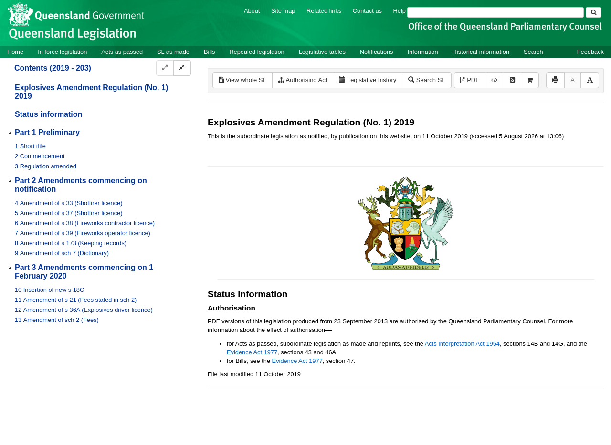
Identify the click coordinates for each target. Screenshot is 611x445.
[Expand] (165, 68)
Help (399, 10)
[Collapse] (182, 68)
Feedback (590, 51)
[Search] (495, 12)
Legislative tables (322, 51)
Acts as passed (122, 51)
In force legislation (62, 51)
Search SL (426, 79)
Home (15, 51)
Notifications (376, 51)
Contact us (367, 10)
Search (533, 51)
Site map (283, 10)
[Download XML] (494, 80)
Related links (323, 10)
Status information (48, 114)
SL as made (173, 51)
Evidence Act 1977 (252, 352)
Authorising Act (302, 79)
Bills (209, 51)
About (252, 10)
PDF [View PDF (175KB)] (470, 79)
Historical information (481, 51)
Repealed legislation (256, 51)
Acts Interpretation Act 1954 (462, 343)
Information (423, 51)
